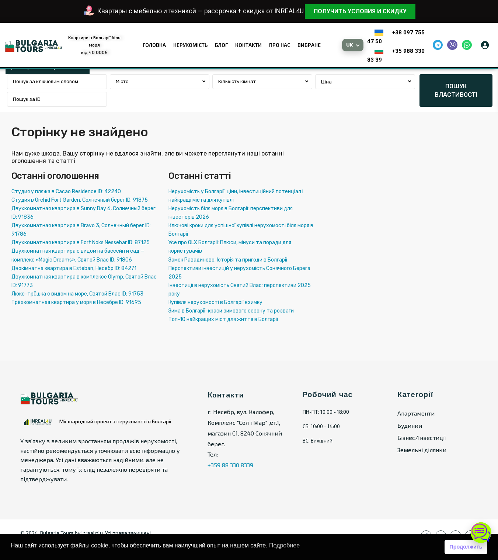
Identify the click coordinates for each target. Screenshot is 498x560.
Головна (154, 45)
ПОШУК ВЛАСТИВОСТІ (456, 90)
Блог (221, 45)
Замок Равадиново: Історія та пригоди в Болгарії (227, 260)
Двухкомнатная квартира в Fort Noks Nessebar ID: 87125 (80, 242)
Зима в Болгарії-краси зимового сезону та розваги (231, 311)
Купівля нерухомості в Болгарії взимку (215, 302)
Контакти (248, 45)
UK (350, 45)
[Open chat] (481, 532)
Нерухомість (190, 45)
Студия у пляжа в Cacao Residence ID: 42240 (66, 191)
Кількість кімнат (237, 81)
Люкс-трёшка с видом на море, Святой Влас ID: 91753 (77, 294)
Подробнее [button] (284, 545)
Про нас (279, 45)
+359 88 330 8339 (230, 464)
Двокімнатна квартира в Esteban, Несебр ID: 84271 (73, 268)
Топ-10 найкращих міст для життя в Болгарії (223, 319)
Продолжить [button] (465, 547)
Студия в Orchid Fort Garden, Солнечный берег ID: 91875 (79, 200)
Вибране (309, 45)
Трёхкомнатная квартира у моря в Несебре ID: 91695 (76, 302)
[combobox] (160, 81)
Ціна (326, 82)
